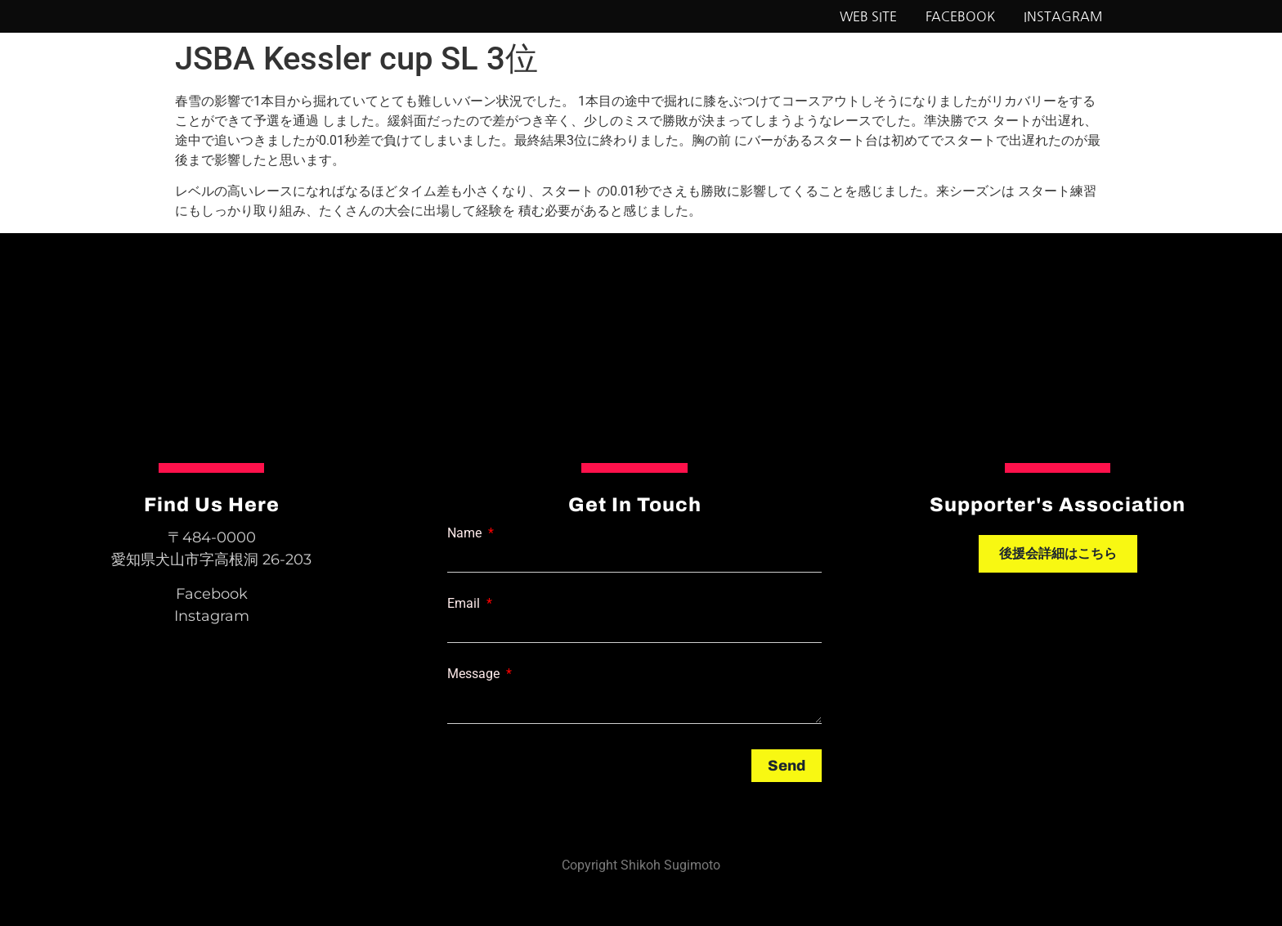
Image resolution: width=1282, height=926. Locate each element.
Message (475, 674)
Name (466, 533)
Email (465, 603)
